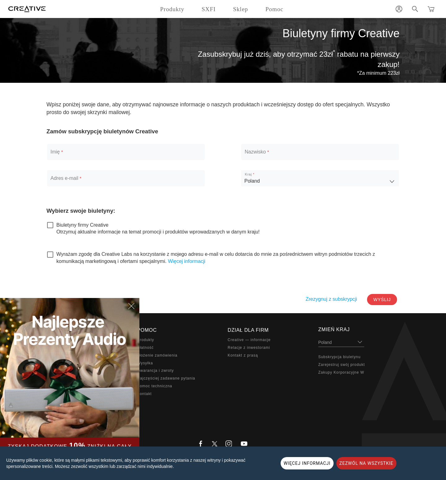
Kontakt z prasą (243, 355)
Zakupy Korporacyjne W (341, 372)
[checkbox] (77, 225)
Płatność (145, 347)
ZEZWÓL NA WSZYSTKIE (366, 463)
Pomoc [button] (274, 9)
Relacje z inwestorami (249, 347)
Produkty (145, 340)
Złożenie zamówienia (157, 355)
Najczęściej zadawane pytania (166, 378)
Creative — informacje (249, 340)
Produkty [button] (172, 9)
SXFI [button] (209, 9)
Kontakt (144, 394)
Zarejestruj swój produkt (341, 364)
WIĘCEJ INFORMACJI (307, 463)
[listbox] (320, 178)
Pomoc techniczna (154, 386)
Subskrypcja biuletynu (339, 357)
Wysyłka (145, 363)
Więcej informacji (186, 261)
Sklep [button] (240, 9)
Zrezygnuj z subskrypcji (331, 299)
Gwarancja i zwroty (155, 370)
